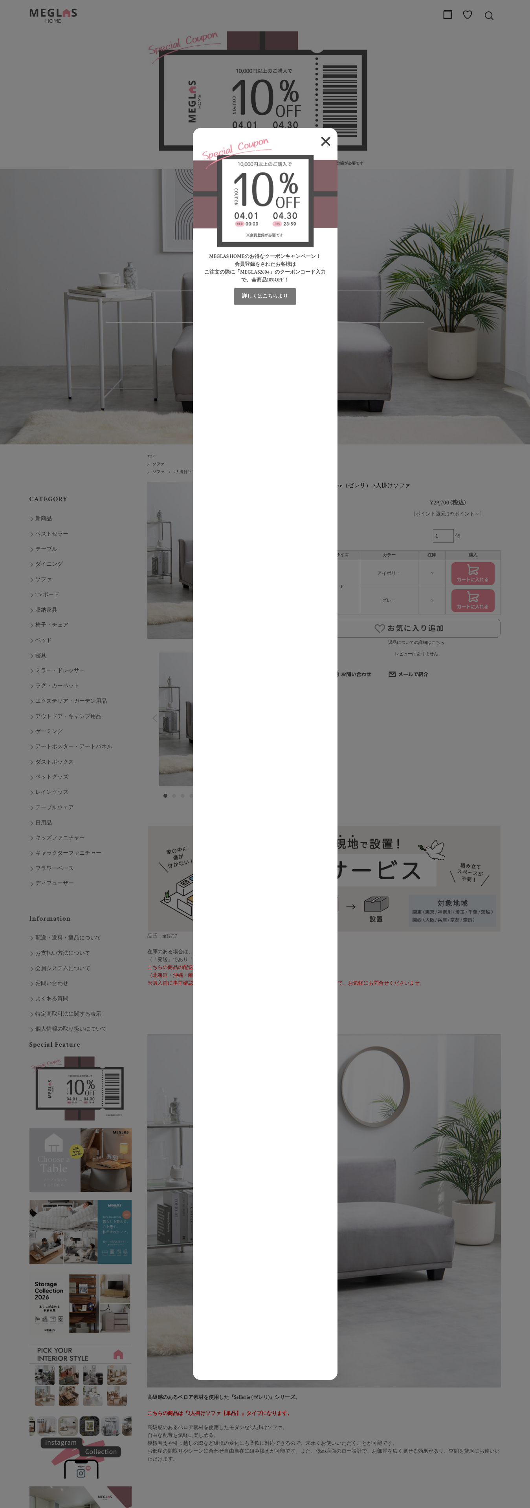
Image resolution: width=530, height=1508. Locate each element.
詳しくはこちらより (265, 296)
